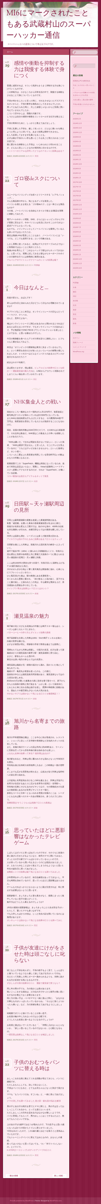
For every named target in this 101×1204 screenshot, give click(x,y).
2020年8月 (77, 137)
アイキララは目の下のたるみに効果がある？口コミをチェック (34, 539)
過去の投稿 (12, 1176)
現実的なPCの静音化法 (81, 81)
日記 (35, 379)
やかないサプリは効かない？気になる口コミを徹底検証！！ (33, 693)
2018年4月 (77, 173)
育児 (36, 156)
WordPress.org (78, 351)
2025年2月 (77, 119)
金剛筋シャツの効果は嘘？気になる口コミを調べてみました (33, 872)
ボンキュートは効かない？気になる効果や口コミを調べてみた (34, 920)
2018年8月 (77, 168)
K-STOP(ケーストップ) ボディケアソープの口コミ (29, 1150)
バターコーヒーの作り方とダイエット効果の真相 (28, 632)
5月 (7, 721)
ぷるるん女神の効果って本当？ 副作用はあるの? (28, 753)
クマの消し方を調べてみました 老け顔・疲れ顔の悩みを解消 (34, 1101)
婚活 (74, 292)
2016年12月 (77, 205)
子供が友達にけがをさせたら (84, 104)
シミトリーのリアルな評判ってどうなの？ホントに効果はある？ (35, 151)
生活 (35, 481)
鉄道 (36, 593)
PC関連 (37, 265)
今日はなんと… (31, 288)
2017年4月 (77, 196)
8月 (7, 178)
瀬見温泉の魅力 (31, 616)
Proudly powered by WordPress (21, 1201)
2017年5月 (77, 191)
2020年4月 (77, 141)
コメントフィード (79, 347)
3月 (7, 948)
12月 (7, 1062)
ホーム (10, 52)
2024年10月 (77, 128)
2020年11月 (77, 132)
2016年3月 (77, 245)
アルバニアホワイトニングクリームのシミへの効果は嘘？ (32, 260)
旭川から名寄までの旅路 (39, 724)
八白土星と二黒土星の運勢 (83, 100)
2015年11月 (77, 263)
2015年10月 (77, 268)
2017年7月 (77, 187)
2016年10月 (77, 214)
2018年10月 (77, 164)
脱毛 (74, 319)
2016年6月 (77, 232)
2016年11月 (77, 209)
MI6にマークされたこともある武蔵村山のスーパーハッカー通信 (48, 24)
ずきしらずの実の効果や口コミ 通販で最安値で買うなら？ (33, 983)
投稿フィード (78, 342)
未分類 (75, 301)
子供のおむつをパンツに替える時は (37, 1065)
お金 (74, 287)
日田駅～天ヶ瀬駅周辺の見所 (39, 507)
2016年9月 (77, 218)
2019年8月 (77, 146)
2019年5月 (77, 150)
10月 (7, 63)
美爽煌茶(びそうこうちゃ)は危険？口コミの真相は (29, 803)
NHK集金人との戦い (37, 402)
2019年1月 (77, 159)
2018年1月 (77, 178)
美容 (74, 310)
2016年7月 (77, 227)
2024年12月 (77, 123)
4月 (6, 287)
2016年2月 (77, 250)
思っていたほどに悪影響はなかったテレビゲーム (39, 837)
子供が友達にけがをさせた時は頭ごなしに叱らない (39, 954)
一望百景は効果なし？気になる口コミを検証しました (30, 1034)
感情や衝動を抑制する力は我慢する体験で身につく (39, 70)
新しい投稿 (59, 1176)
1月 (7, 402)
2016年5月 (77, 236)
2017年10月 (77, 182)
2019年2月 (77, 155)
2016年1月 (77, 254)
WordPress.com (56, 1201)
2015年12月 (77, 259)
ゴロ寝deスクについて (37, 182)
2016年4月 (77, 241)
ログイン (76, 338)
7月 (6, 616)
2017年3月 (77, 200)
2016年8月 (77, 223)
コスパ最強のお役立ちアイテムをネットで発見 (27, 476)
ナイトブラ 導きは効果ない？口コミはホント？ (28, 588)
